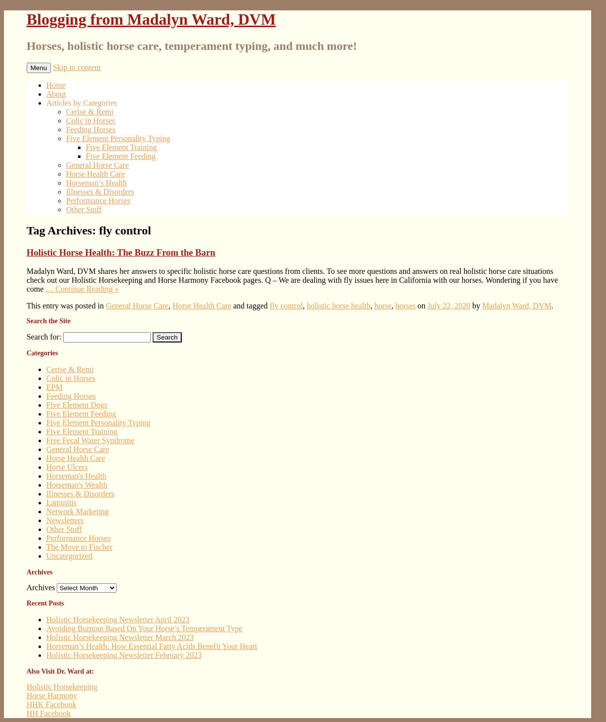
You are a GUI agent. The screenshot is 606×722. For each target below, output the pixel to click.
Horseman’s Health (96, 183)
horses (406, 306)
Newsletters (65, 520)
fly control (286, 306)
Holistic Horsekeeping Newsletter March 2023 (120, 637)
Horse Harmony (52, 695)
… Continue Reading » (82, 289)
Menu (39, 68)
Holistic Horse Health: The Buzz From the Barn (121, 252)
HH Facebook (49, 713)
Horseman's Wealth (77, 485)
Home (56, 85)
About (56, 94)
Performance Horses (98, 200)
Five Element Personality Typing (118, 138)
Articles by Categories (81, 103)
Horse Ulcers (67, 467)
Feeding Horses (91, 129)
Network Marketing (77, 511)
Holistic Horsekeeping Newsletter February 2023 (124, 655)
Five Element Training (121, 147)
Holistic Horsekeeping (62, 687)
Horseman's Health (76, 476)
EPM (54, 387)
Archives (41, 587)
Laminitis (61, 502)
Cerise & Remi (90, 112)
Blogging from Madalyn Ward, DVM (151, 19)
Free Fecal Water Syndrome (90, 440)
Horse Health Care (95, 174)
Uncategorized (69, 556)
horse (383, 306)
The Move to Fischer (79, 547)
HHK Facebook (52, 704)
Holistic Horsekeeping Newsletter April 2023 (118, 619)
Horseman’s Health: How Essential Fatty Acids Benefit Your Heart (151, 646)
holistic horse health (338, 306)
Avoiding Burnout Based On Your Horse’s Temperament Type (144, 628)
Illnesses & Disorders (100, 192)
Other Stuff (84, 209)
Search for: (44, 337)
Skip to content (77, 67)
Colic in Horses (91, 120)
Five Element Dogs (77, 405)
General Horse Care (97, 165)
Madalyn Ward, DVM (516, 306)
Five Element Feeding (121, 156)
